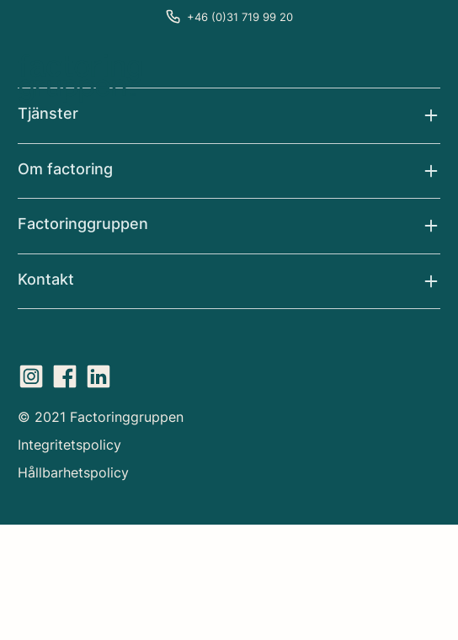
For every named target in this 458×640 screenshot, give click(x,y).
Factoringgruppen (83, 223)
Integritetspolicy (69, 444)
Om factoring (65, 169)
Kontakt (46, 279)
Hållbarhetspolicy (73, 472)
